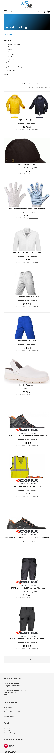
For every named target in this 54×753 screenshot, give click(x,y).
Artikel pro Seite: (26, 84)
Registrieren (8, 728)
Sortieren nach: (42, 84)
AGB (5, 709)
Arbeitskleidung (10, 34)
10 (37, 659)
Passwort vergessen (11, 733)
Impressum (8, 707)
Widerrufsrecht (9, 714)
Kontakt (7, 730)
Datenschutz (9, 716)
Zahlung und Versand (12, 711)
